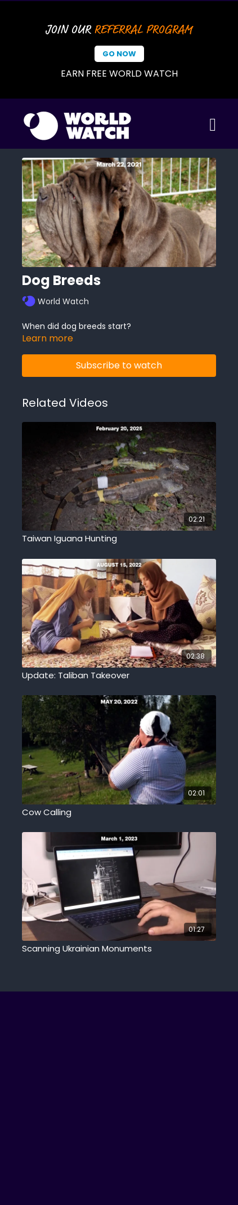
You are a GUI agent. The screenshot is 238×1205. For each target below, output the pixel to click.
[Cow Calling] (119, 812)
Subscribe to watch (119, 365)
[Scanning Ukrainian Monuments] (119, 948)
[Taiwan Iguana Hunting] (119, 538)
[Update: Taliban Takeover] (119, 675)
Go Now (119, 53)
